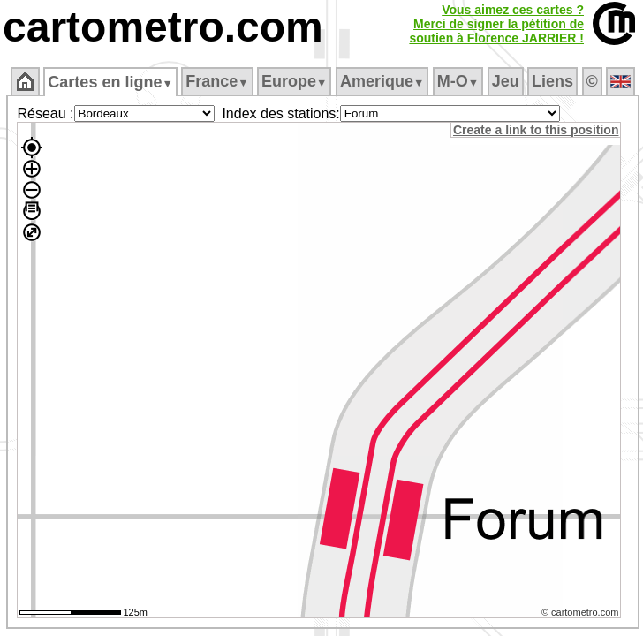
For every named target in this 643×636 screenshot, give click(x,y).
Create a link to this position (535, 130)
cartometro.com (163, 27)
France (216, 81)
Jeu (505, 81)
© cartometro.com (580, 612)
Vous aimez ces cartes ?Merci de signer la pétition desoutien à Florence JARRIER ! (496, 24)
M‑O (458, 81)
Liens (552, 81)
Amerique (382, 81)
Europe (294, 81)
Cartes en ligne (110, 82)
